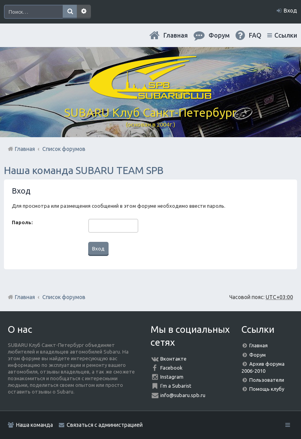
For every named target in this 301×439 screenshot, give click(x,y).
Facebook (171, 367)
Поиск (70, 12)
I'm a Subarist (175, 385)
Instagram (171, 376)
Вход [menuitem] (290, 10)
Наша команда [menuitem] (34, 425)
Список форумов (63, 297)
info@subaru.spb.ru (182, 395)
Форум (257, 354)
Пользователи (266, 380)
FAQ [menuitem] (255, 35)
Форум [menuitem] (219, 35)
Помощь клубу (266, 389)
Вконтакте (173, 358)
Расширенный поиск (84, 12)
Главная (175, 35)
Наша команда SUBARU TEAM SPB (83, 170)
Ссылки (285, 35)
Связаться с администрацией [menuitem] (105, 425)
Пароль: (22, 222)
